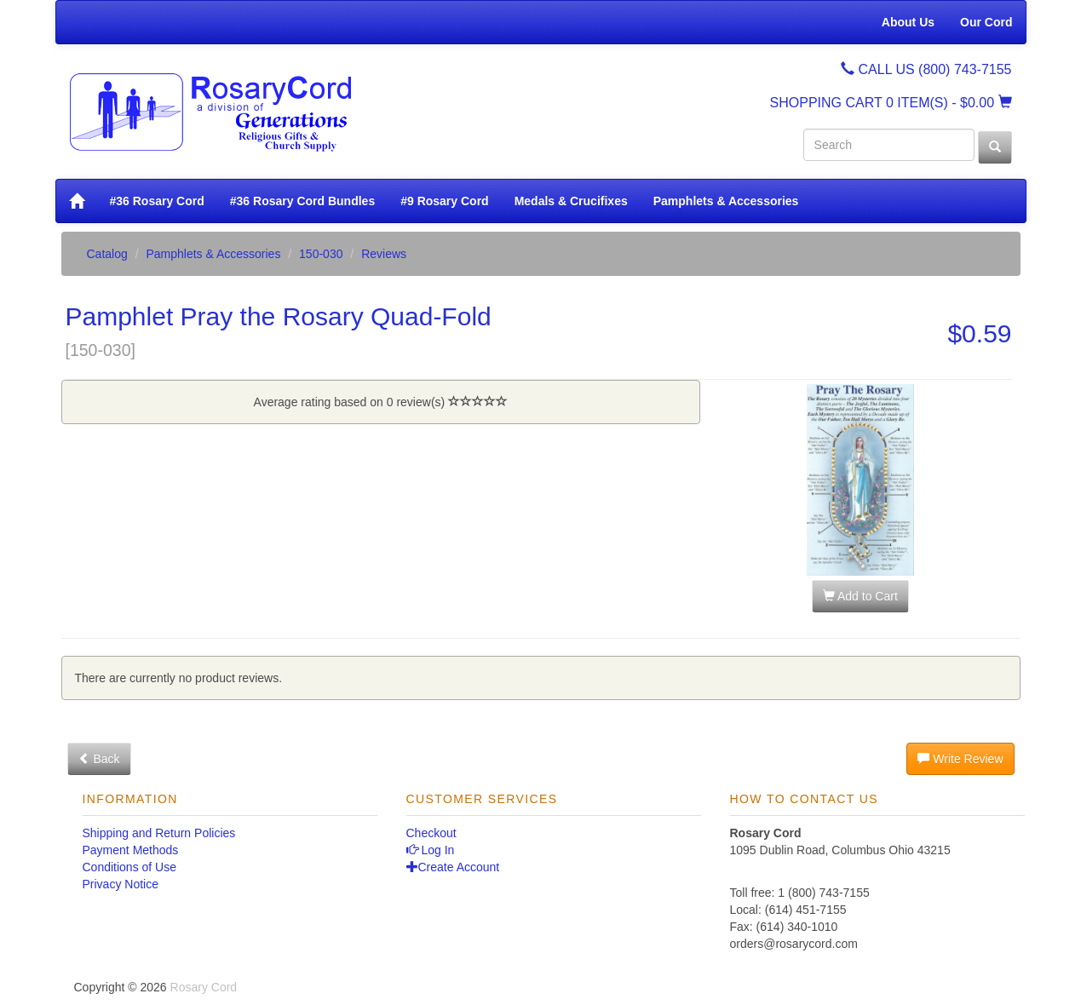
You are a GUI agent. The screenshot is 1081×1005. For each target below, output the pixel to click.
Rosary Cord (204, 987)
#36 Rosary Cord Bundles (302, 201)
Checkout (431, 833)
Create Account (453, 867)
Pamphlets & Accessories (726, 201)
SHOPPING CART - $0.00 (891, 102)
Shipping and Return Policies (159, 833)
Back (99, 759)
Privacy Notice (120, 884)
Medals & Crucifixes (571, 201)
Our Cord (986, 22)
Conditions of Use (130, 867)
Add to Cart (860, 596)
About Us (908, 22)
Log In (430, 850)
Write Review (960, 759)
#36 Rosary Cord (157, 201)
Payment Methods (131, 850)
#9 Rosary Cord (444, 201)
